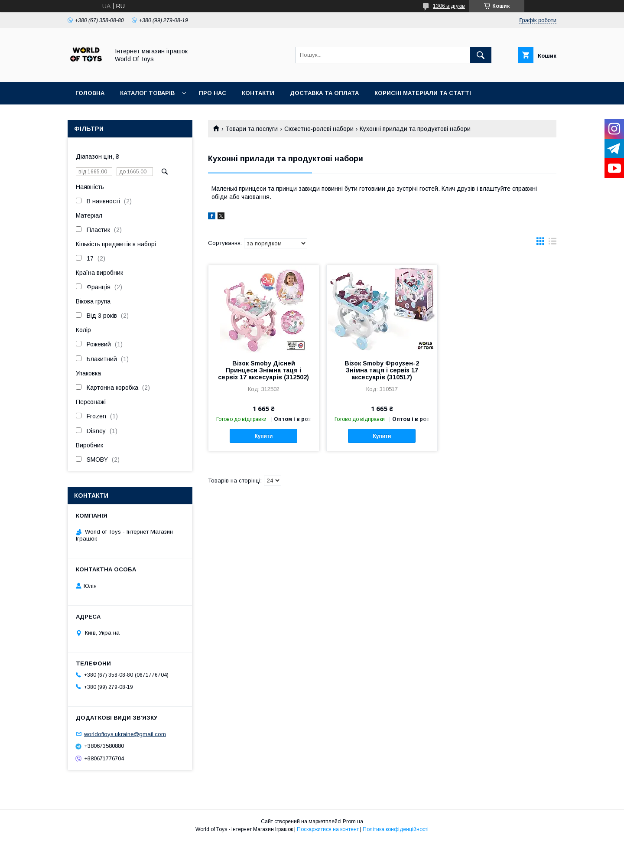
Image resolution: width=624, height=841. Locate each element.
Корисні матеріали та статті (422, 93)
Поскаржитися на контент (328, 829)
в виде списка (552, 243)
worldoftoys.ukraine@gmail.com (125, 733)
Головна (89, 93)
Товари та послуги (251, 128)
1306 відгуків (449, 6)
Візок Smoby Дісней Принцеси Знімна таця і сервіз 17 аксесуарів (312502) (263, 370)
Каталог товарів (147, 93)
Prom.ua (353, 821)
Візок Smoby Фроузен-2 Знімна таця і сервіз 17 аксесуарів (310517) (381, 370)
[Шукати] (480, 55)
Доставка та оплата (324, 93)
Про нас (212, 93)
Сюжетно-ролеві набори (319, 128)
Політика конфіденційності (396, 829)
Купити (263, 436)
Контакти (258, 93)
